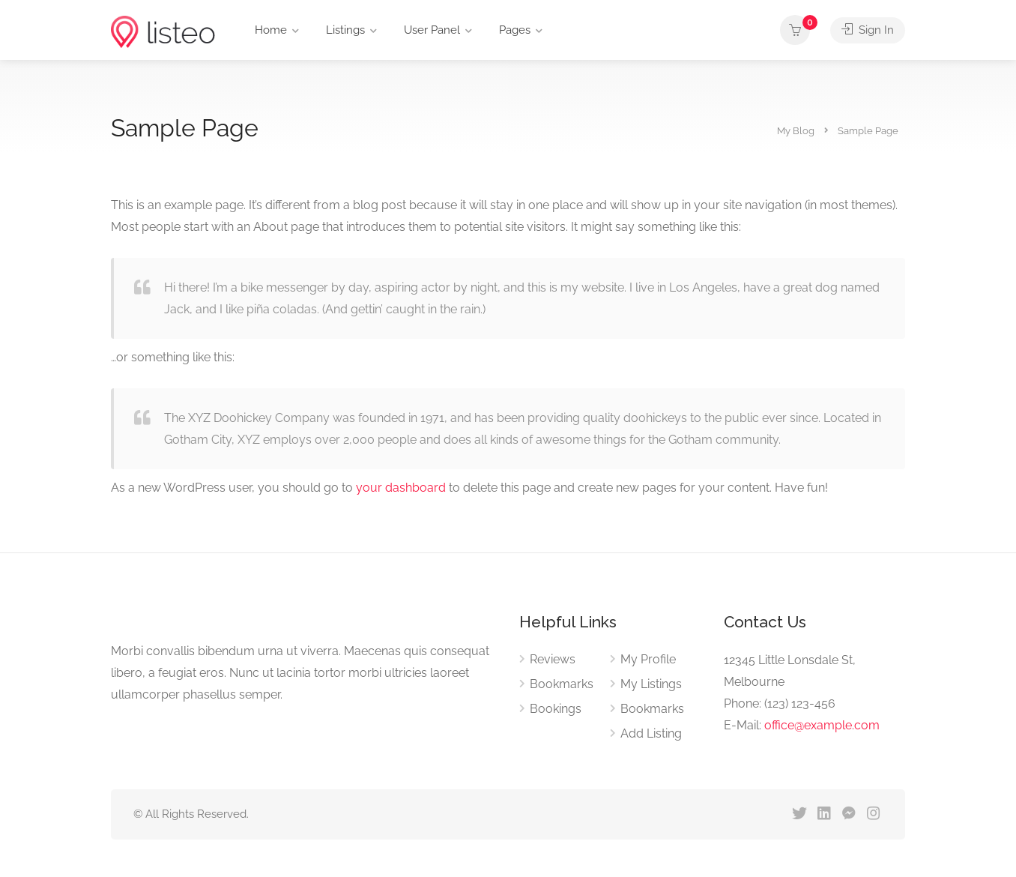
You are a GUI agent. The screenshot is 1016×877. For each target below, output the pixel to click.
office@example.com (822, 725)
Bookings (555, 709)
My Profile (648, 659)
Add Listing (651, 733)
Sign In (867, 30)
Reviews (552, 659)
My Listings (651, 684)
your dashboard (401, 487)
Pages (514, 30)
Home (271, 30)
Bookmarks (561, 684)
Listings (345, 30)
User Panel (432, 30)
